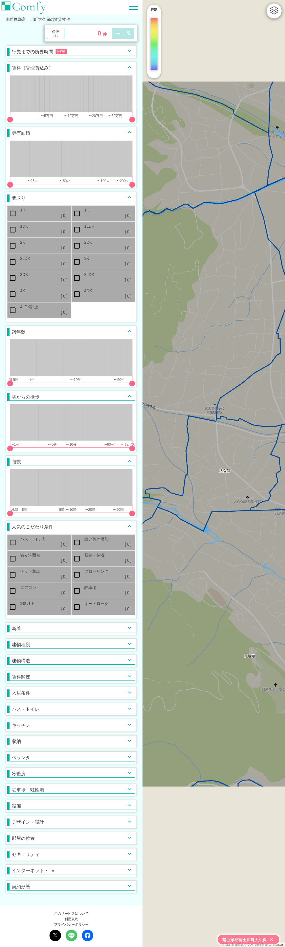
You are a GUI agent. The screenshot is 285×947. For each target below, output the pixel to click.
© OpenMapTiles (233, 944)
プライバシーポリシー (71, 925)
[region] (213, 473)
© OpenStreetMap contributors (264, 944)
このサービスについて (71, 914)
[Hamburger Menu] (133, 6)
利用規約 (71, 919)
